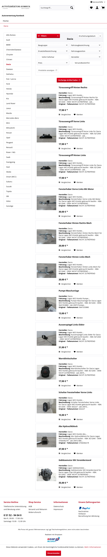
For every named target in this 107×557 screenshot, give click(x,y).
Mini (8, 123)
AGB (30, 506)
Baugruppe (42, 45)
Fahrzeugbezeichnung (80, 45)
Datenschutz (59, 506)
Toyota (9, 191)
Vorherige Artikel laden (69, 79)
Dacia (8, 64)
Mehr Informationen (92, 547)
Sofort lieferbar (48, 57)
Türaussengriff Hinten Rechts (73, 87)
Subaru (9, 181)
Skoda (8, 172)
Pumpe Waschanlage (69, 290)
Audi (8, 40)
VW (7, 196)
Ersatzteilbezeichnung (47, 51)
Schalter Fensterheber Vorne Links (75, 392)
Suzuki (9, 186)
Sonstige (9, 206)
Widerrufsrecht (35, 512)
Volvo (8, 201)
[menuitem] (57, 7)
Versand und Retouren (38, 509)
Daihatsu (10, 74)
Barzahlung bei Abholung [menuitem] (88, 516)
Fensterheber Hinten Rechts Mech (75, 223)
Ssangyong (10, 162)
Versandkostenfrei (82, 63)
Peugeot (9, 142)
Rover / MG (10, 152)
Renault (9, 147)
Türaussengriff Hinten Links (72, 155)
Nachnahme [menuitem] (83, 511)
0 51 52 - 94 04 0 (12, 515)
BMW (8, 45)
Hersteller (75, 57)
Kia (7, 98)
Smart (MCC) (11, 177)
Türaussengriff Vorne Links (72, 121)
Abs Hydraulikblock (68, 426)
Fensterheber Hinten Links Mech (74, 257)
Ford (8, 84)
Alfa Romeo (10, 35)
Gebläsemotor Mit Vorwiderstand (75, 460)
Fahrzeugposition (78, 51)
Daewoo (9, 69)
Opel (8, 137)
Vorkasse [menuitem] (82, 514)
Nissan (9, 133)
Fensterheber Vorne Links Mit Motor (76, 189)
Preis (40, 63)
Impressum (58, 509)
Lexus (8, 108)
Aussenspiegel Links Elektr (71, 324)
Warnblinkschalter (68, 358)
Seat (8, 167)
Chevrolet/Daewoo (13, 49)
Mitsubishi (10, 128)
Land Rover (10, 103)
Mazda (9, 113)
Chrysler (9, 54)
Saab (8, 157)
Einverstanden (53, 553)
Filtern (42, 36)
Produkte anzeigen (47, 70)
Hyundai (9, 93)
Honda (9, 89)
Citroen (9, 59)
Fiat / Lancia (11, 79)
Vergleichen (65, 114)
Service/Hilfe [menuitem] (97, 2)
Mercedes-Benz (12, 118)
